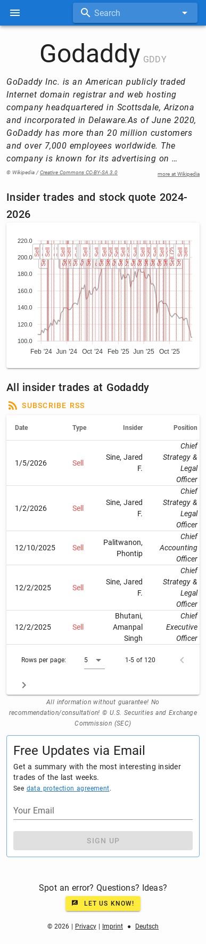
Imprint (112, 926)
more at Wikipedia (179, 174)
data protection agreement (68, 788)
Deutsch (147, 926)
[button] (94, 660)
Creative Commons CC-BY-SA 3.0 (79, 172)
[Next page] (24, 685)
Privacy (85, 926)
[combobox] (135, 13)
